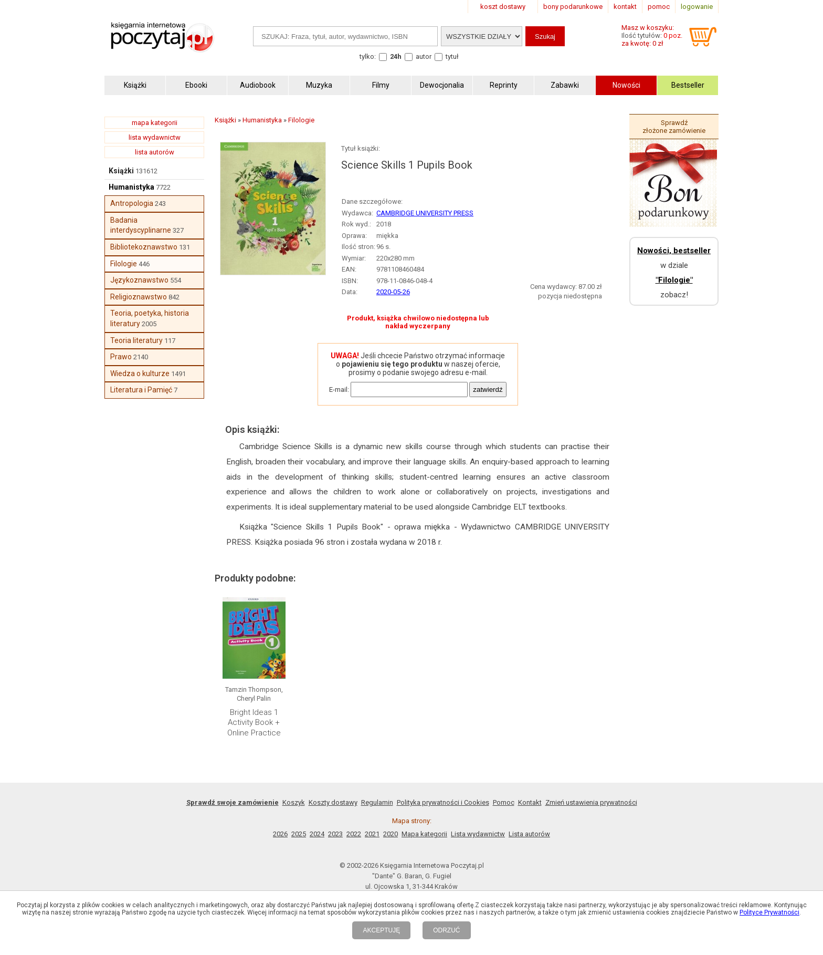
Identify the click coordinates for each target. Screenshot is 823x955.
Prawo (121, 356)
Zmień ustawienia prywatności (591, 802)
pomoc (659, 7)
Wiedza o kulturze (140, 373)
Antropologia (131, 203)
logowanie (697, 7)
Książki (121, 171)
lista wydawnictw (155, 137)
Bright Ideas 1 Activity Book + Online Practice (254, 723)
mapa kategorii (154, 123)
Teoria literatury (136, 340)
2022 (353, 834)
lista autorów (154, 152)
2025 (298, 834)
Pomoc (503, 802)
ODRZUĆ (446, 930)
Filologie (123, 263)
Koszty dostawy (333, 802)
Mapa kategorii (424, 834)
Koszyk (293, 802)
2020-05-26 (393, 292)
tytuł (452, 56)
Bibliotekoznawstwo (143, 247)
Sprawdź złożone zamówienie (673, 126)
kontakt (625, 7)
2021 (372, 834)
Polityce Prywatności (769, 912)
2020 (390, 834)
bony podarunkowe (573, 7)
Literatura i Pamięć (141, 390)
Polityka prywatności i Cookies (443, 802)
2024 (317, 834)
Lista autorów (529, 834)
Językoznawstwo (139, 280)
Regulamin (377, 802)
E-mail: (339, 389)
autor (423, 56)
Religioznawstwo (138, 297)
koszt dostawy (502, 7)
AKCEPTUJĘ (381, 930)
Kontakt (530, 802)
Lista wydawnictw (478, 834)
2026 (280, 834)
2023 (335, 834)
